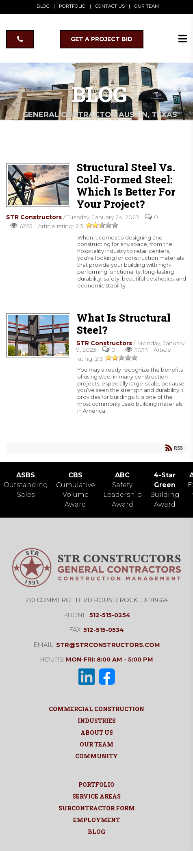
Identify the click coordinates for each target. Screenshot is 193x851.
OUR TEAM (146, 6)
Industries (97, 721)
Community (96, 756)
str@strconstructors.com (108, 645)
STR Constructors (34, 217)
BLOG (43, 6)
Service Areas (96, 796)
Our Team (96, 744)
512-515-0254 (109, 615)
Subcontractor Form (97, 808)
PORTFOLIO (72, 6)
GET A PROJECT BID (101, 39)
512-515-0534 (103, 629)
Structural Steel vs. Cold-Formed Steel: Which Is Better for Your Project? (38, 185)
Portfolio (96, 784)
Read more (28, 297)
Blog (96, 832)
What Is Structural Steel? (38, 335)
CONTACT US (110, 6)
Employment (96, 820)
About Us (96, 732)
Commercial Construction (96, 709)
